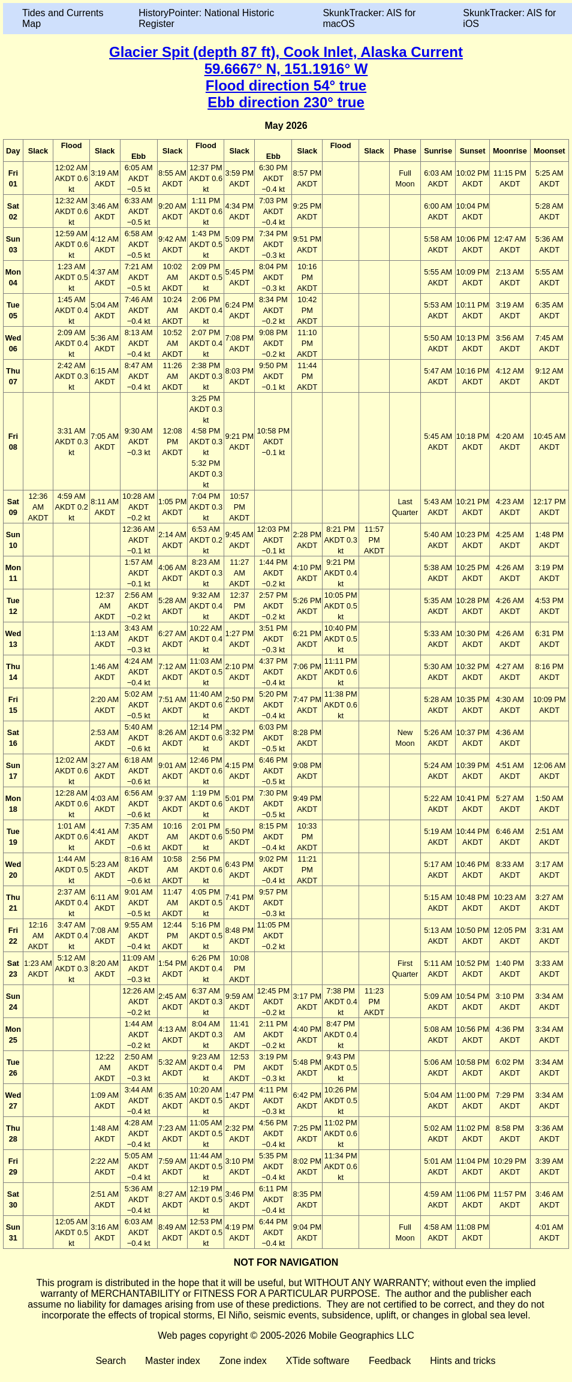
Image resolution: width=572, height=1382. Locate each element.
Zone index (243, 1361)
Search (110, 1361)
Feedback (390, 1361)
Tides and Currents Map (62, 18)
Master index (172, 1361)
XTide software (318, 1361)
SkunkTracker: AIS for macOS (369, 18)
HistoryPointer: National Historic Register (206, 18)
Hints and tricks (462, 1361)
